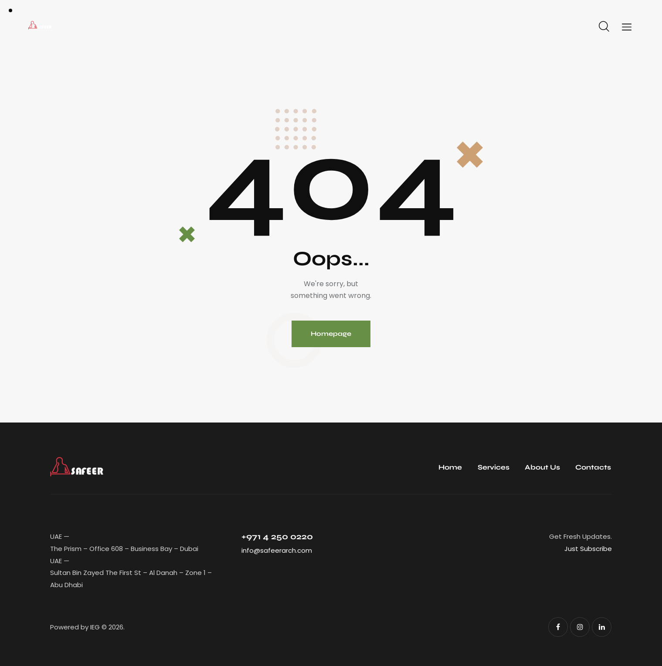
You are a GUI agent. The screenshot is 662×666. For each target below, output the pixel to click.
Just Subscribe (588, 548)
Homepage (331, 334)
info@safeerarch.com (276, 550)
